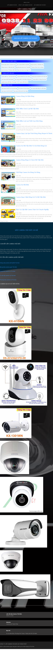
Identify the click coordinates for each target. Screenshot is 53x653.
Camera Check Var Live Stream (38, 67)
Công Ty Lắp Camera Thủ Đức (26, 44)
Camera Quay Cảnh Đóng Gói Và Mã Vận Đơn (31, 197)
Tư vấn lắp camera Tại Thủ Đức (8, 275)
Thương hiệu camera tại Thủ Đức (8, 279)
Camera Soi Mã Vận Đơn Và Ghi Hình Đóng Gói (31, 146)
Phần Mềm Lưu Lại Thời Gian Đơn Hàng (29, 121)
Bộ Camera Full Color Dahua (24, 88)
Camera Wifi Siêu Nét (23, 82)
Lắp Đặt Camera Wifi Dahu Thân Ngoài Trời (9, 82)
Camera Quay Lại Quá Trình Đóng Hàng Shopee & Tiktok (34, 133)
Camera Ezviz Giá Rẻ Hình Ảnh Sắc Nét (39, 76)
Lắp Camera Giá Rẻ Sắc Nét (6, 91)
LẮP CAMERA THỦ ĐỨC (26, 9)
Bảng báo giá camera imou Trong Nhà (23, 67)
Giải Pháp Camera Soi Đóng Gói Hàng (28, 172)
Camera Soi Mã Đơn (22, 185)
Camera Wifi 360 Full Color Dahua (23, 76)
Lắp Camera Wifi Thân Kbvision (7, 79)
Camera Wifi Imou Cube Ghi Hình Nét (8, 76)
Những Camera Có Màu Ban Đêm (7, 67)
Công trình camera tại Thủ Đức (7, 271)
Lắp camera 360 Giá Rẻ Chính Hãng (21, 91)
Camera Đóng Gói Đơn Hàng (25, 96)
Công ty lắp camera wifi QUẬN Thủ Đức (10, 262)
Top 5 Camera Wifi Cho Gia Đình (23, 64)
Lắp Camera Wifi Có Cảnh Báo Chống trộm (23, 79)
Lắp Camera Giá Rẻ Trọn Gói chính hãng (9, 88)
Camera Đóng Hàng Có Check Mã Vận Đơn (30, 160)
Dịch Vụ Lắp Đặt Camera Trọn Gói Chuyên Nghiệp (32, 209)
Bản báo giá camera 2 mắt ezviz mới (8, 64)
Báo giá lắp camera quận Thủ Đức (8, 267)
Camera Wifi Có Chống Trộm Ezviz (39, 79)
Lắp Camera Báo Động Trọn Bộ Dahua (38, 88)
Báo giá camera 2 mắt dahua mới (37, 64)
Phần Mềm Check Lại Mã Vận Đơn (27, 108)
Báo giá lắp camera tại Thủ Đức (25, 38)
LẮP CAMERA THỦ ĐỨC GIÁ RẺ (26, 230)
